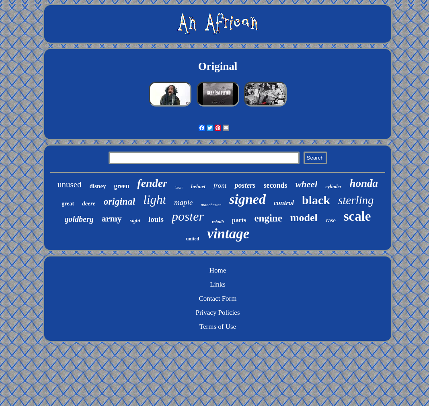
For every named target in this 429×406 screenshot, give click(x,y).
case (331, 220)
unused (69, 184)
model (304, 218)
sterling (356, 200)
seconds (275, 185)
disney (98, 186)
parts (239, 220)
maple (183, 202)
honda (363, 183)
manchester (211, 204)
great (68, 204)
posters (244, 185)
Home (217, 270)
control (284, 203)
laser (179, 187)
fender (152, 183)
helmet (198, 186)
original (119, 201)
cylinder (333, 186)
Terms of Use (217, 326)
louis (156, 219)
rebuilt (218, 221)
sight (135, 220)
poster (188, 216)
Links (218, 284)
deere (88, 203)
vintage (228, 234)
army (112, 218)
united (192, 239)
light (154, 200)
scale (357, 216)
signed (247, 199)
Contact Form (218, 298)
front (219, 185)
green (121, 185)
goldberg (79, 219)
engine (268, 218)
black (316, 200)
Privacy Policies (217, 312)
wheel (306, 184)
